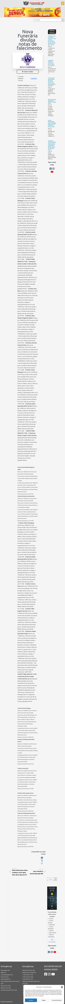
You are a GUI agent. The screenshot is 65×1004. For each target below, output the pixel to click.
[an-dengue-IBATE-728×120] (32, 12)
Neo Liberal (52, 933)
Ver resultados (52, 942)
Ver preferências (56, 1000)
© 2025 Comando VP (7, 1002)
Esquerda (52, 925)
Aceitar (31, 1000)
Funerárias (34, 78)
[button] (62, 987)
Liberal (51, 931)
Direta (51, 918)
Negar (44, 1000)
